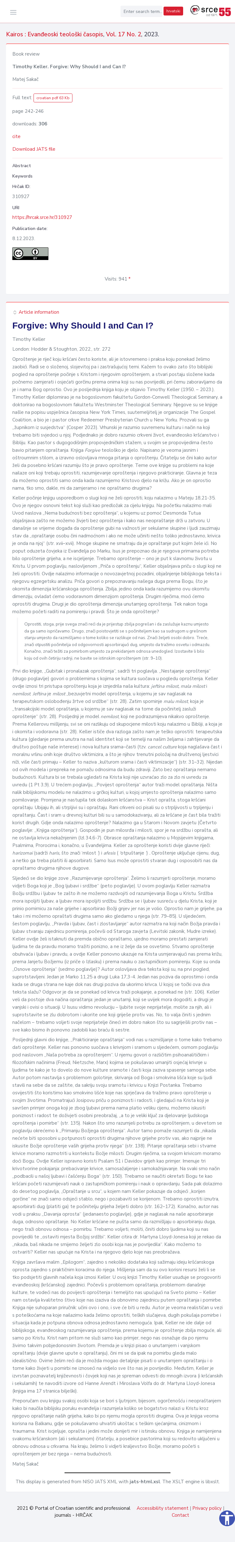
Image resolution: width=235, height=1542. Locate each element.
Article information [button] (35, 312)
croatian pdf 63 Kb (53, 97)
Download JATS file (33, 149)
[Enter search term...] (141, 11)
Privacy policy (207, 1508)
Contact (180, 1515)
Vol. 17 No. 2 (123, 34)
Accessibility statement (163, 1508)
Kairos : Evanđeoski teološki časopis (54, 34)
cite (16, 136)
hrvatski (173, 11)
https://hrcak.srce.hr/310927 (42, 217)
